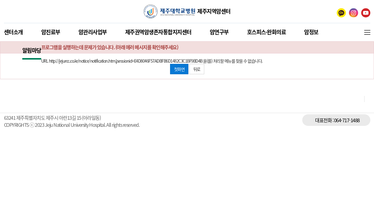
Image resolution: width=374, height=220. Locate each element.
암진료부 (50, 32)
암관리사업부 (92, 32)
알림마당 (31, 50)
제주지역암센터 (214, 11)
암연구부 (219, 32)
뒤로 (196, 69)
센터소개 (13, 32)
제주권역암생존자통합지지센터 (158, 32)
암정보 (311, 32)
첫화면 (179, 69)
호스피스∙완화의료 (266, 32)
